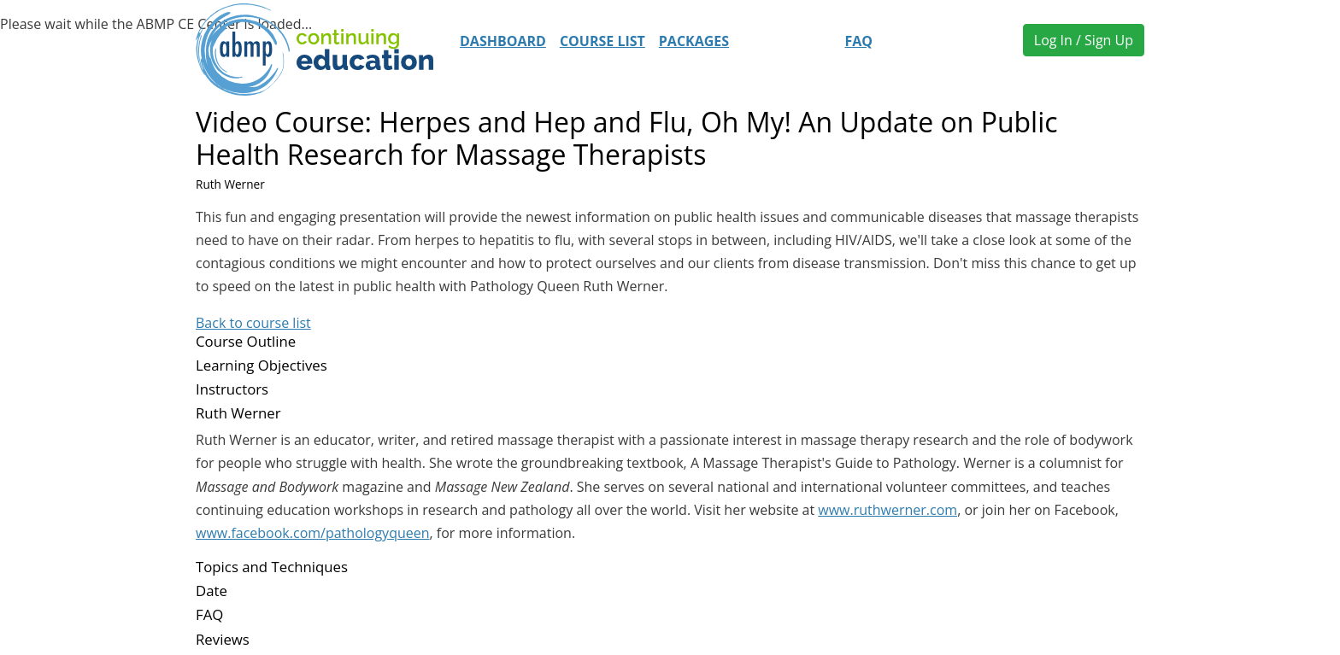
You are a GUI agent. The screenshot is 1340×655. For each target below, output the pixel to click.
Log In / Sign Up (1083, 40)
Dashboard (503, 41)
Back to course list (253, 322)
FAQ (858, 41)
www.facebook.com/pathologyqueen (313, 532)
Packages (694, 41)
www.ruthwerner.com (887, 509)
